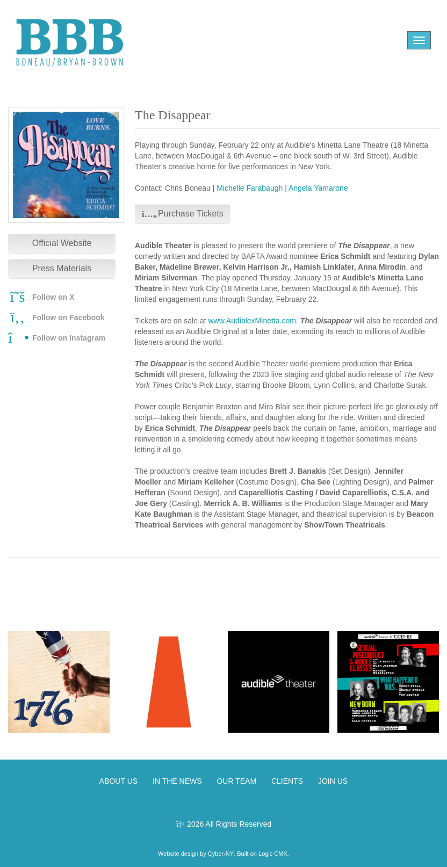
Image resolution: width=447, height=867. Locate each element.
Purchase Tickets (183, 213)
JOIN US (333, 781)
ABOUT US (118, 781)
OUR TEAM (236, 781)
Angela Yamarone (318, 188)
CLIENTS (287, 781)
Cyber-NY (221, 853)
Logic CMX (272, 853)
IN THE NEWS (177, 781)
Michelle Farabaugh (250, 188)
